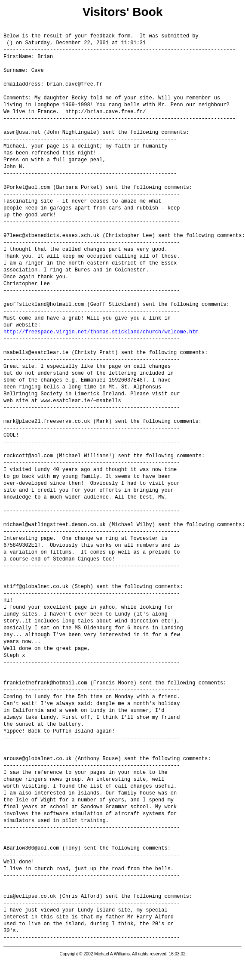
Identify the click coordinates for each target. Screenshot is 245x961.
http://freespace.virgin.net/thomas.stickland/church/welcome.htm (101, 332)
